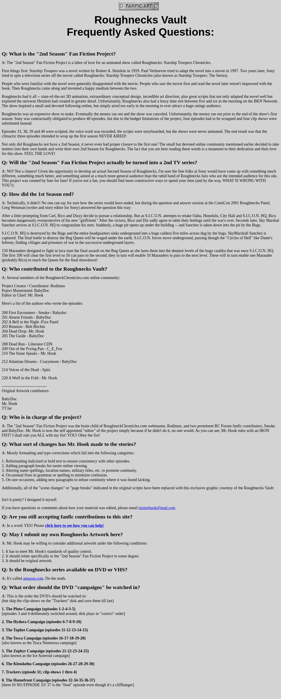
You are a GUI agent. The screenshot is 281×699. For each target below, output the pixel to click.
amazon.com (33, 578)
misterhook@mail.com (157, 508)
